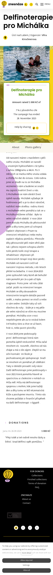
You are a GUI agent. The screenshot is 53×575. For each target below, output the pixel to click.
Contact (26, 503)
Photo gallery (33, 147)
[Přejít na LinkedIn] (37, 528)
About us (26, 499)
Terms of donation (37, 483)
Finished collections (37, 480)
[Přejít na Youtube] (30, 528)
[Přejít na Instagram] (23, 528)
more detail (26, 553)
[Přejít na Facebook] (16, 528)
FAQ (37, 487)
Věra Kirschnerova (34, 37)
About (15, 147)
